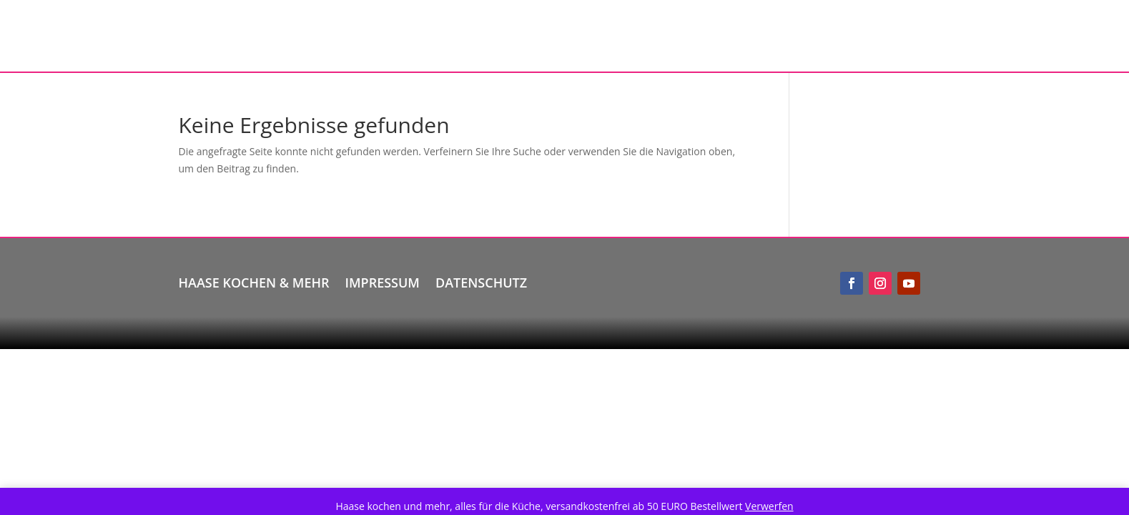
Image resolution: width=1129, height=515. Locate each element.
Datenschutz (481, 281)
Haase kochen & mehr (254, 281)
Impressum (382, 281)
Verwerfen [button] (769, 506)
